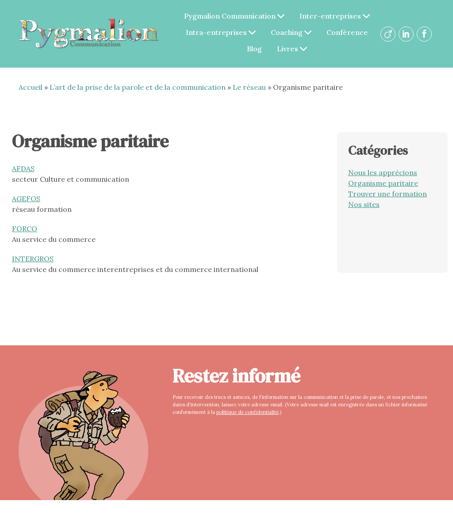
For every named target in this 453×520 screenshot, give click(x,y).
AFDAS (23, 168)
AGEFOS (26, 198)
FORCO (24, 228)
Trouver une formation (387, 193)
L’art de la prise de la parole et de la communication (138, 87)
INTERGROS (33, 258)
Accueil (30, 87)
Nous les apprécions (382, 172)
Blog (256, 48)
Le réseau (249, 87)
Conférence (349, 32)
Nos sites (364, 204)
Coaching (293, 32)
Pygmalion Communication (236, 15)
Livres (294, 48)
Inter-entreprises (337, 15)
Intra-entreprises (223, 32)
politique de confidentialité (246, 412)
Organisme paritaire (383, 183)
